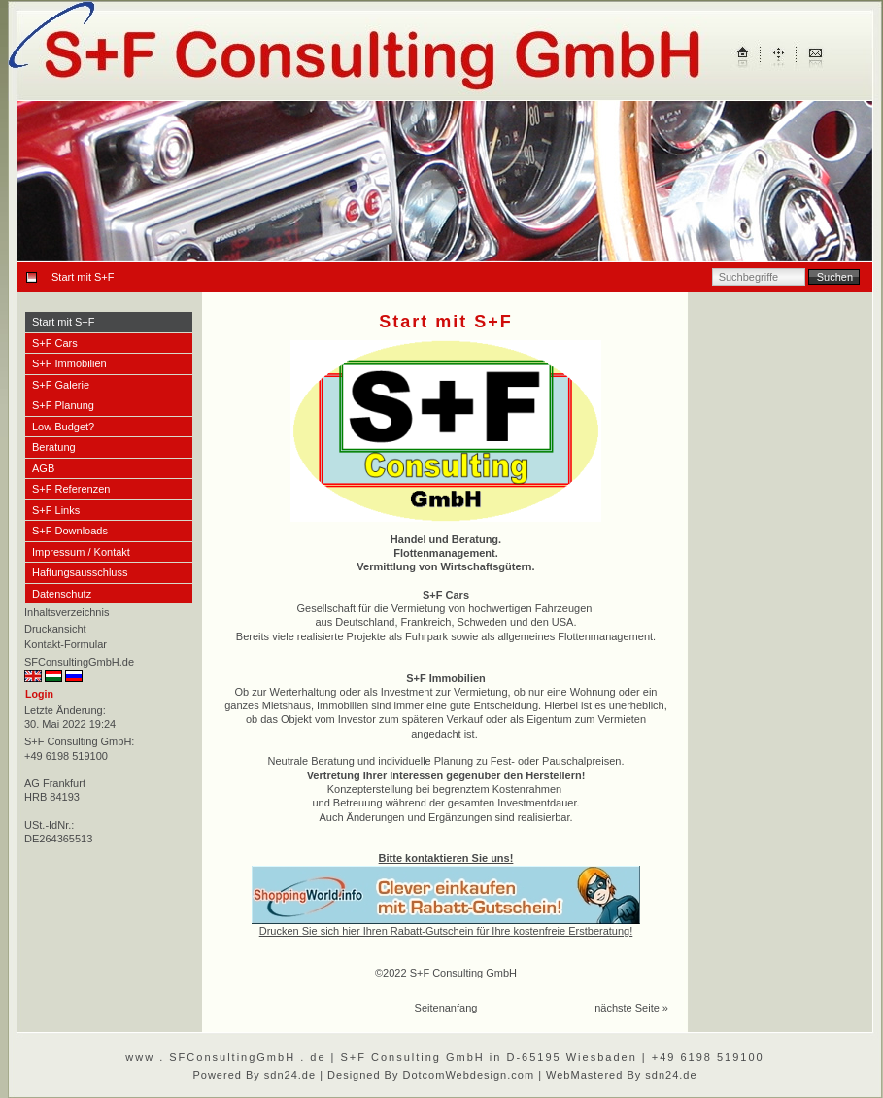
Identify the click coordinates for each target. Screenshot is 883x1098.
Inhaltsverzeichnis (66, 612)
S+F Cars (55, 343)
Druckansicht (55, 629)
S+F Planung (63, 405)
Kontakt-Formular (65, 644)
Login (39, 694)
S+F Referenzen (71, 489)
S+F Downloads (70, 530)
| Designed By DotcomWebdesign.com (427, 1075)
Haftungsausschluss (79, 572)
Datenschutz (61, 594)
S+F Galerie (60, 385)
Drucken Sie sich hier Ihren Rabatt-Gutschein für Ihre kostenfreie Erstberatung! (446, 931)
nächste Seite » (631, 1007)
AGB (43, 468)
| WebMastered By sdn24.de (617, 1075)
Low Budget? (63, 426)
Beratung (54, 447)
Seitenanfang (446, 1007)
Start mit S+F (63, 321)
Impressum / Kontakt (81, 552)
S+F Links (56, 510)
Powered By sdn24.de (254, 1075)
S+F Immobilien (69, 363)
